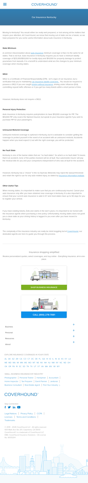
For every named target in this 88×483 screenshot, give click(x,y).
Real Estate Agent (32, 385)
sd (24, 366)
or (9, 366)
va (42, 366)
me (6, 362)
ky (66, 358)
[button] (5, 4)
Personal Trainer (27, 378)
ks (62, 358)
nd (65, 362)
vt (38, 366)
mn (21, 362)
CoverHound (72, 231)
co (25, 358)
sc (20, 366)
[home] (44, 4)
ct (29, 358)
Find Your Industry (50, 385)
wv (50, 366)
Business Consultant (13, 385)
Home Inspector (11, 381)
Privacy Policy (27, 413)
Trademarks (10, 420)
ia (59, 358)
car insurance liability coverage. (45, 81)
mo (29, 362)
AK (9, 358)
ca (21, 358)
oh (69, 362)
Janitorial (54, 381)
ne (38, 362)
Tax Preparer (26, 381)
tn (28, 366)
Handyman (41, 378)
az (13, 358)
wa (46, 366)
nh (45, 362)
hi (47, 358)
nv (41, 362)
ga (43, 358)
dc (32, 358)
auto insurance (37, 53)
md (9, 362)
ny (57, 362)
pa (13, 366)
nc (61, 362)
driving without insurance (42, 84)
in (56, 358)
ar (17, 358)
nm (53, 362)
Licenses (8, 417)
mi (18, 362)
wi (54, 366)
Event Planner (41, 381)
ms (25, 362)
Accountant (53, 378)
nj (49, 362)
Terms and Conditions (26, 417)
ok (6, 366)
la (69, 358)
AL (6, 358)
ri (17, 366)
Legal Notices (11, 413)
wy (58, 366)
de (36, 358)
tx (31, 366)
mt (34, 362)
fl (40, 358)
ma (14, 362)
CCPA (39, 413)
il (53, 358)
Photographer (11, 378)
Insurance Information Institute (71, 175)
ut (35, 366)
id (50, 358)
